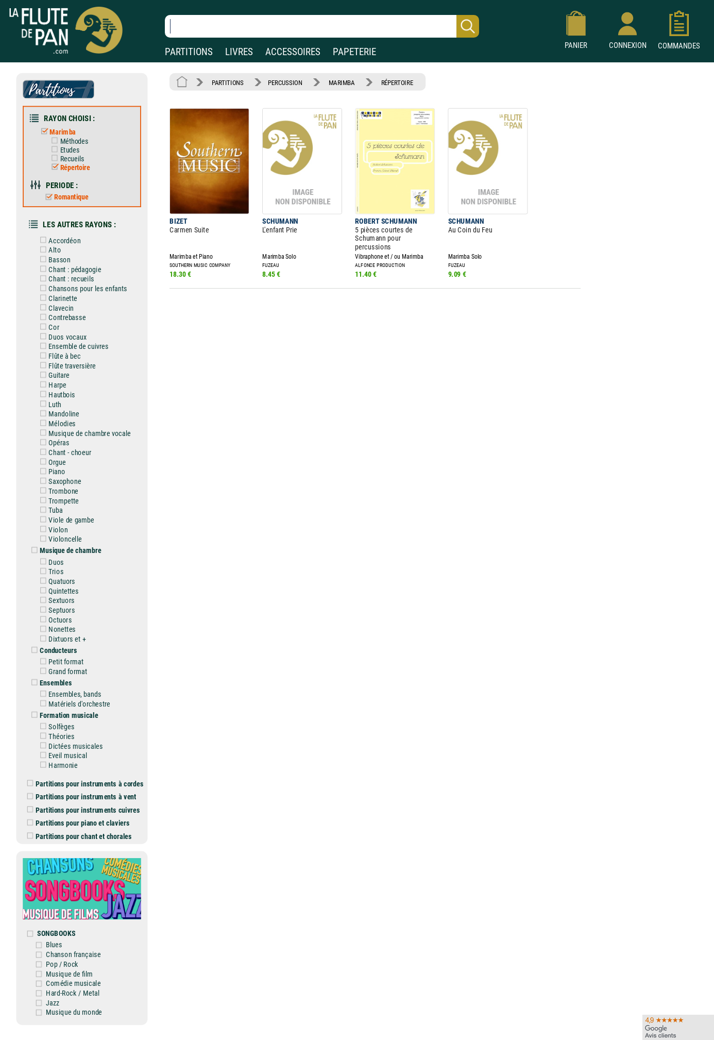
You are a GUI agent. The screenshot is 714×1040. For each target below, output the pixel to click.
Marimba (56, 131)
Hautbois (56, 394)
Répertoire (68, 167)
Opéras (53, 443)
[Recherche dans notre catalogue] (322, 26)
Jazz (52, 1002)
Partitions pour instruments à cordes (85, 783)
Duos (50, 562)
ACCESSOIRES (292, 52)
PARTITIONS (189, 52)
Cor (47, 327)
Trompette (57, 500)
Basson (53, 259)
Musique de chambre (64, 550)
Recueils (65, 159)
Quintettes (57, 590)
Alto (48, 250)
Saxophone (58, 481)
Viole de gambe (65, 519)
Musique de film (69, 973)
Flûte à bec (58, 355)
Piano (50, 471)
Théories (55, 736)
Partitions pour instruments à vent (82, 797)
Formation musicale (62, 715)
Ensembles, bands (68, 694)
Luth (48, 404)
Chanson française (73, 954)
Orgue (51, 462)
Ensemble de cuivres (72, 346)
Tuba (49, 510)
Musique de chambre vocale (83, 433)
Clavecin (55, 308)
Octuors (54, 619)
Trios (50, 571)
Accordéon (58, 240)
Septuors (55, 610)
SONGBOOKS (56, 933)
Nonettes (56, 629)
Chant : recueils (65, 279)
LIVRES (239, 52)
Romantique (65, 197)
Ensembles (49, 683)
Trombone (57, 491)
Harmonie (57, 765)
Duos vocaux (61, 336)
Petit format (60, 662)
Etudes (63, 150)
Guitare (53, 375)
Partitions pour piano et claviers (78, 823)
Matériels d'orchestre (73, 703)
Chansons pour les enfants (81, 288)
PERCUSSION (285, 82)
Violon (52, 529)
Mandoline (57, 414)
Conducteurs (52, 650)
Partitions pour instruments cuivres (83, 810)
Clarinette (56, 298)
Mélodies (56, 423)
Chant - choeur (63, 452)
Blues (54, 945)
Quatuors (56, 581)
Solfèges (55, 727)
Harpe (51, 385)
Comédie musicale (73, 983)
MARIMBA (342, 82)
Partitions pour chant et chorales (79, 836)
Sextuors (55, 600)
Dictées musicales (69, 746)
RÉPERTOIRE (397, 82)
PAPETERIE (354, 52)
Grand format (61, 671)
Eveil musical (61, 755)
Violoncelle (59, 539)
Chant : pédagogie (68, 269)
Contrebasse (61, 317)
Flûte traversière (66, 365)
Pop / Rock (62, 964)
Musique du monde (74, 1012)
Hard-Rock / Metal (72, 992)
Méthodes (67, 141)
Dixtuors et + (61, 639)
